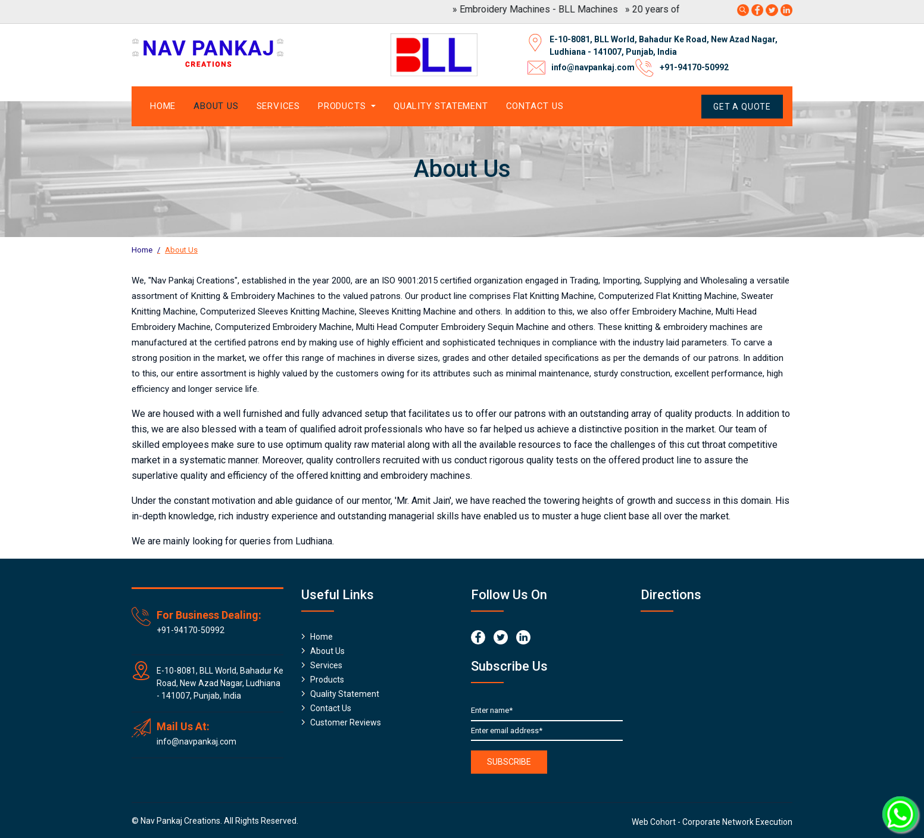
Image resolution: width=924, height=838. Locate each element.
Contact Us (535, 106)
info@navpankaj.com (593, 67)
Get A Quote (742, 106)
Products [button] (343, 106)
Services (278, 106)
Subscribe (509, 762)
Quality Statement (441, 106)
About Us (215, 106)
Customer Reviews (345, 722)
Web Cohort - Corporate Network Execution (712, 822)
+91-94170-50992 (694, 67)
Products (327, 679)
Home (163, 106)
